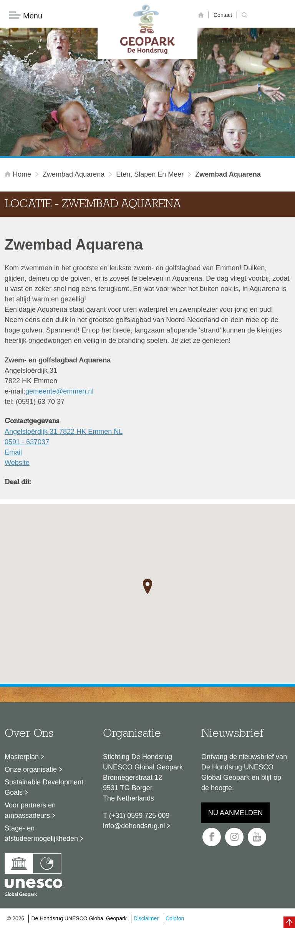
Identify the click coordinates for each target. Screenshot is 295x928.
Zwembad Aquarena (73, 174)
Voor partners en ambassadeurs (30, 810)
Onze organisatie (31, 769)
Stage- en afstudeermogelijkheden (41, 833)
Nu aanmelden (235, 813)
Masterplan (22, 757)
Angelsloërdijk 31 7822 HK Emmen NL (64, 431)
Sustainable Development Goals (44, 787)
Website (17, 462)
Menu (25, 15)
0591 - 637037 (27, 442)
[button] (147, 586)
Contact (223, 15)
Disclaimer (146, 918)
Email (13, 452)
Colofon (175, 918)
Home (19, 174)
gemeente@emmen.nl (59, 391)
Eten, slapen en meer (150, 174)
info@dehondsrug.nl (134, 826)
